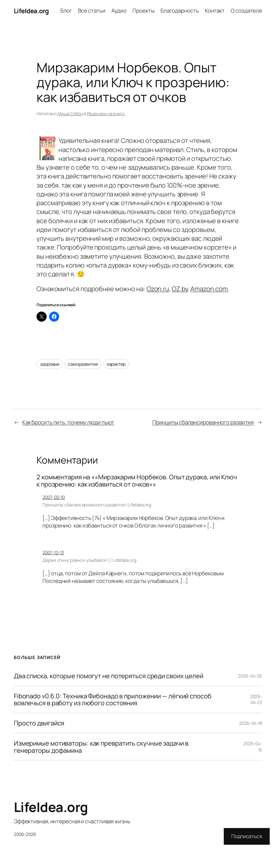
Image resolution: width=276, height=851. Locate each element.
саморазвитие (83, 364)
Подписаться (246, 836)
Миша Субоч (70, 113)
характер (116, 364)
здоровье (49, 364)
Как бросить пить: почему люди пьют (68, 422)
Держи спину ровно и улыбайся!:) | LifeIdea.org (89, 560)
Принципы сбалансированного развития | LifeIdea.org (96, 505)
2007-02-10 (53, 497)
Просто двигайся (39, 723)
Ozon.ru (158, 288)
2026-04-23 (256, 699)
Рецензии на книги (106, 113)
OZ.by (180, 288)
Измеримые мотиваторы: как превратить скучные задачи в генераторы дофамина (101, 747)
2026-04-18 (250, 723)
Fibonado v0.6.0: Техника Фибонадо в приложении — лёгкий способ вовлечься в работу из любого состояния (112, 699)
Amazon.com (209, 288)
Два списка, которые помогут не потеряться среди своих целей (108, 675)
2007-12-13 (53, 552)
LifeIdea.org (31, 10)
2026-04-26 (250, 676)
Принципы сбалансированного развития (203, 422)
